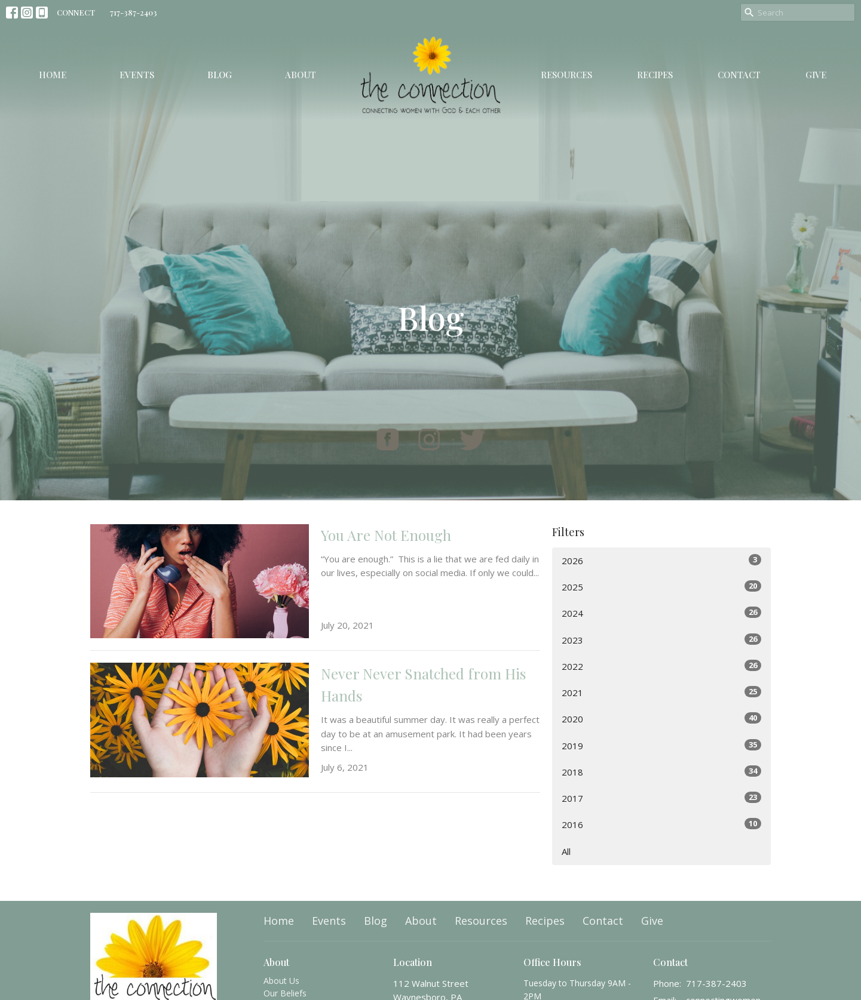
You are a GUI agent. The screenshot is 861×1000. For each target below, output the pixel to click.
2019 (662, 745)
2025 (662, 586)
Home (52, 75)
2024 (662, 613)
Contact (739, 75)
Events (137, 75)
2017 (662, 798)
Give (815, 75)
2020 (662, 718)
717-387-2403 (133, 12)
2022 (662, 666)
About (300, 75)
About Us (281, 980)
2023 (662, 639)
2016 (662, 824)
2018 (662, 771)
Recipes (655, 75)
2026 (662, 560)
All (566, 851)
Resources (566, 75)
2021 (662, 692)
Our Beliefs (285, 993)
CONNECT (76, 12)
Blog (219, 75)
